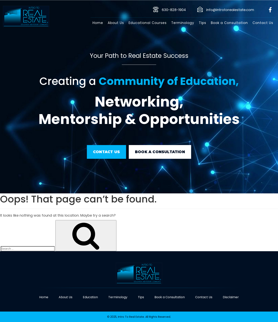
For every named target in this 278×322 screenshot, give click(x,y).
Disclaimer (231, 297)
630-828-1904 (174, 9)
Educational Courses (148, 22)
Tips (202, 22)
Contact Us (263, 22)
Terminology (182, 22)
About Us (116, 22)
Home (97, 22)
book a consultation (160, 152)
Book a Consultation (229, 22)
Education (90, 297)
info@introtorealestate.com (230, 9)
